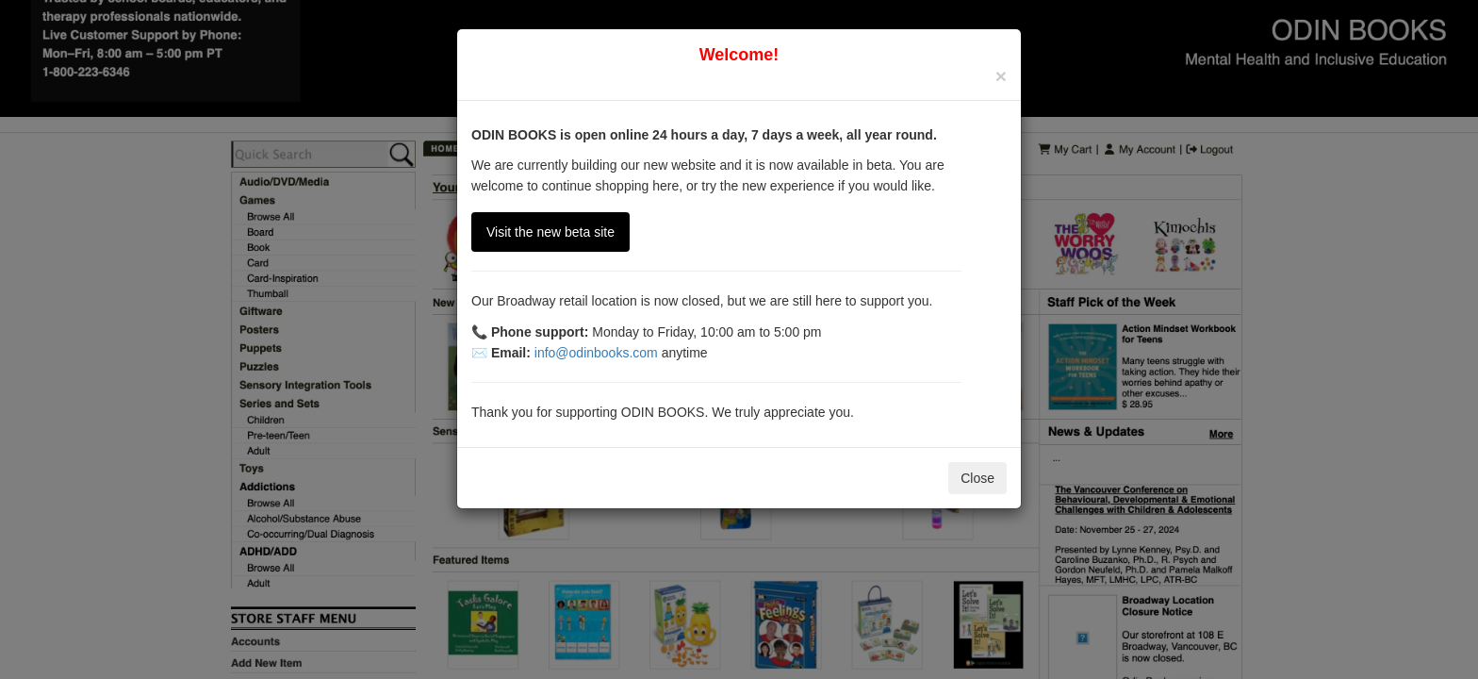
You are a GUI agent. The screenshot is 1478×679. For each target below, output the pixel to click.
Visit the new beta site (550, 232)
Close (977, 478)
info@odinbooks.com (596, 352)
